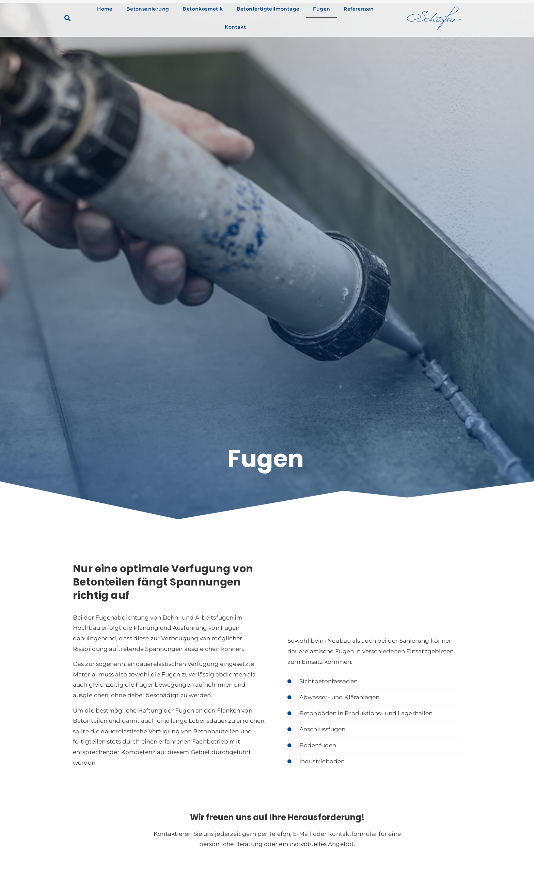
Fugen (321, 9)
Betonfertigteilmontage (268, 9)
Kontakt (235, 27)
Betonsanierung (147, 9)
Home (105, 9)
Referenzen (359, 9)
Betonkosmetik (203, 9)
